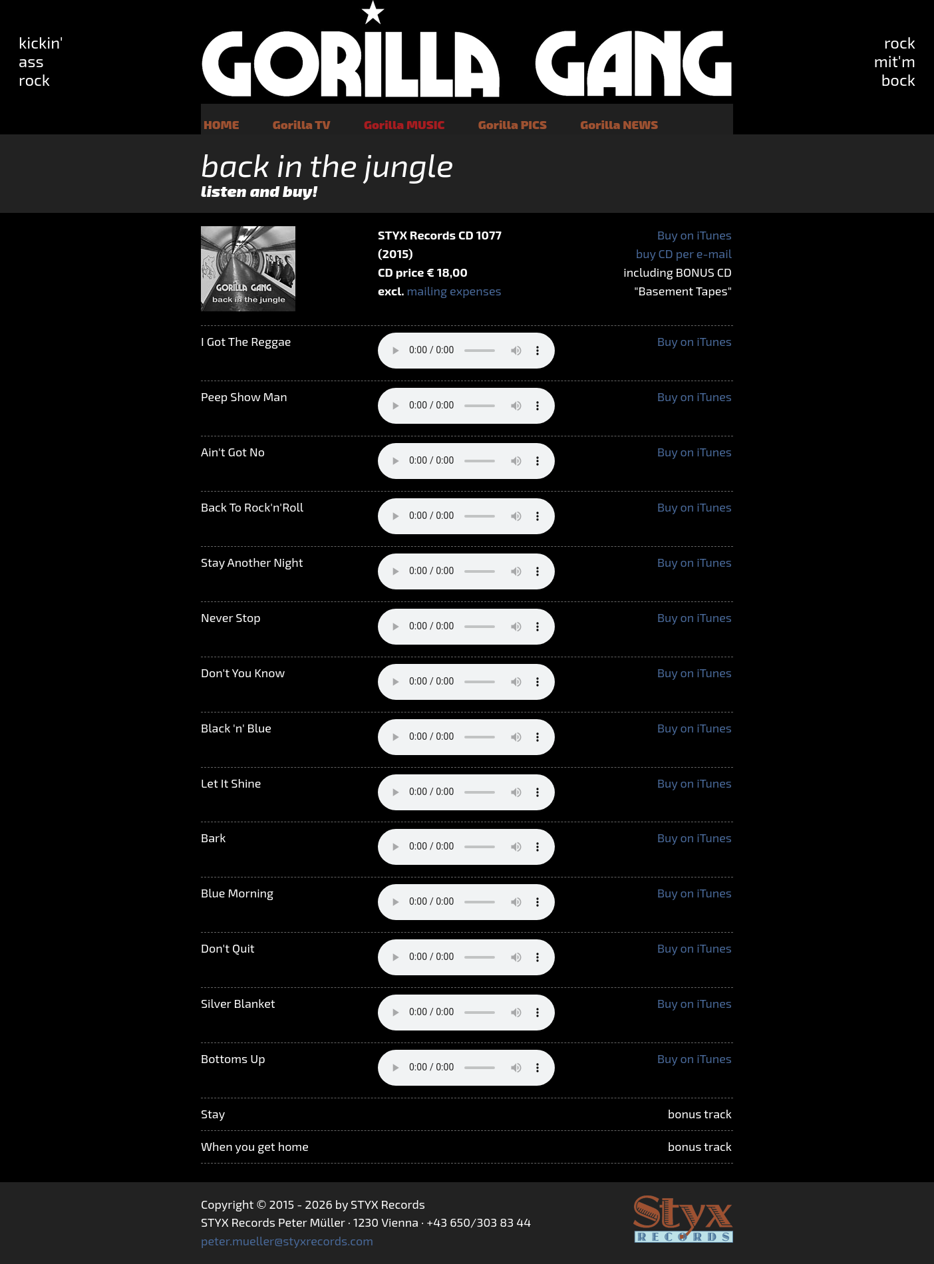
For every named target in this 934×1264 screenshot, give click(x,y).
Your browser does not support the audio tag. (466, 351)
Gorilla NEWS (619, 124)
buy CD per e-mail (684, 253)
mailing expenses (454, 290)
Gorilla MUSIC (404, 124)
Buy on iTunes (694, 235)
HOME (221, 124)
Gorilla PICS (512, 124)
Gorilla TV (302, 124)
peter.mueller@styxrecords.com (287, 1240)
